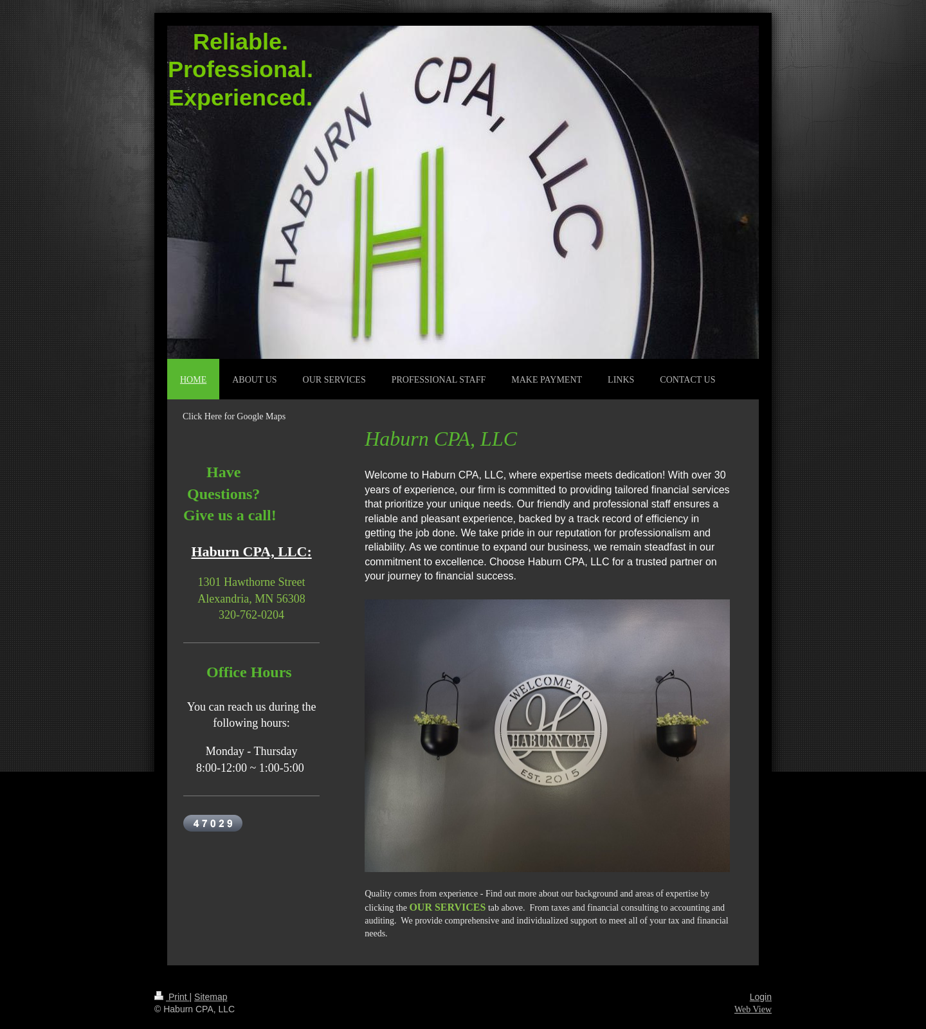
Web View (753, 1009)
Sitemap (210, 997)
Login (761, 997)
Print (172, 997)
